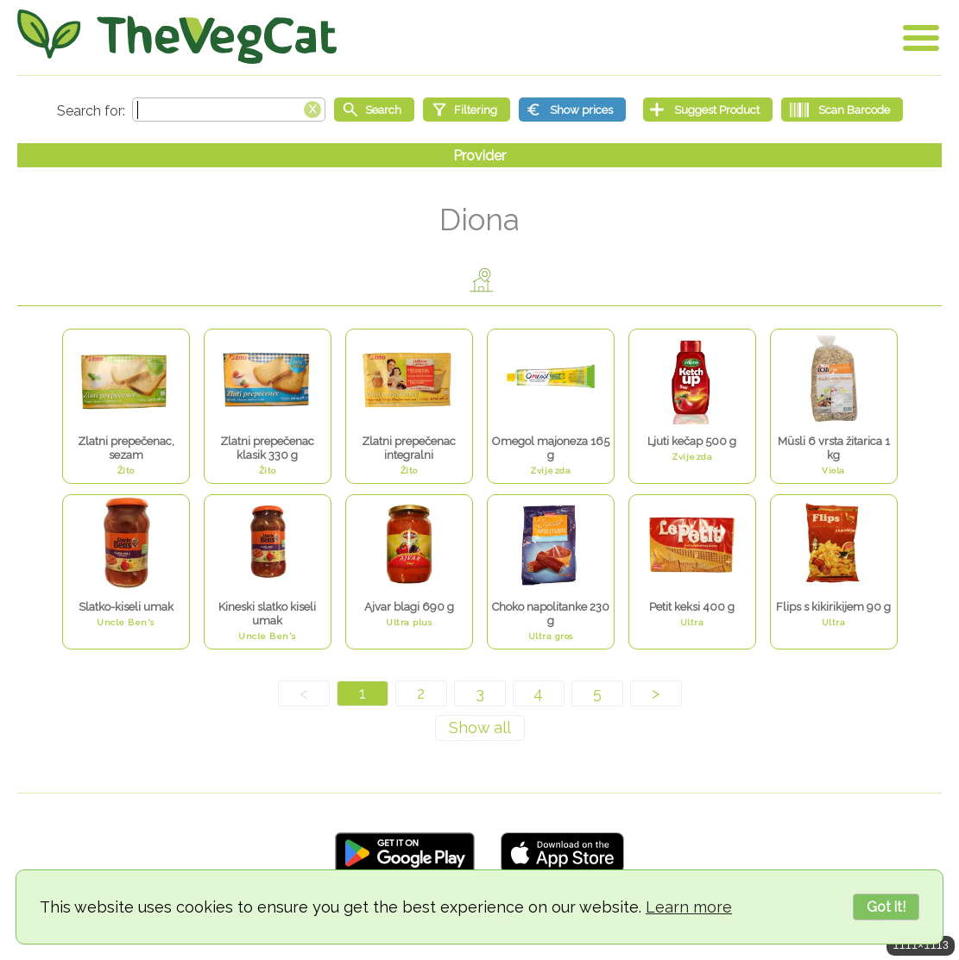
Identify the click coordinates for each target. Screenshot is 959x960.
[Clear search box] (312, 107)
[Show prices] (572, 109)
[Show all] (480, 728)
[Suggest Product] (708, 109)
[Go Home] (177, 37)
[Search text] (228, 109)
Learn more (689, 907)
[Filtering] (466, 109)
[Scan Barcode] (842, 109)
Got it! (886, 907)
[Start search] (374, 109)
